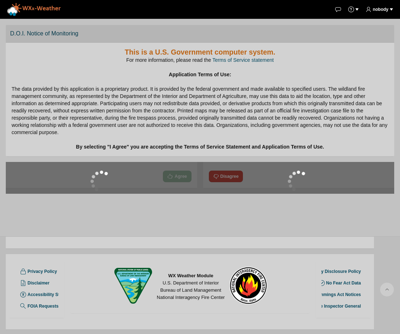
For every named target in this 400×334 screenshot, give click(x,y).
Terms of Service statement (243, 60)
